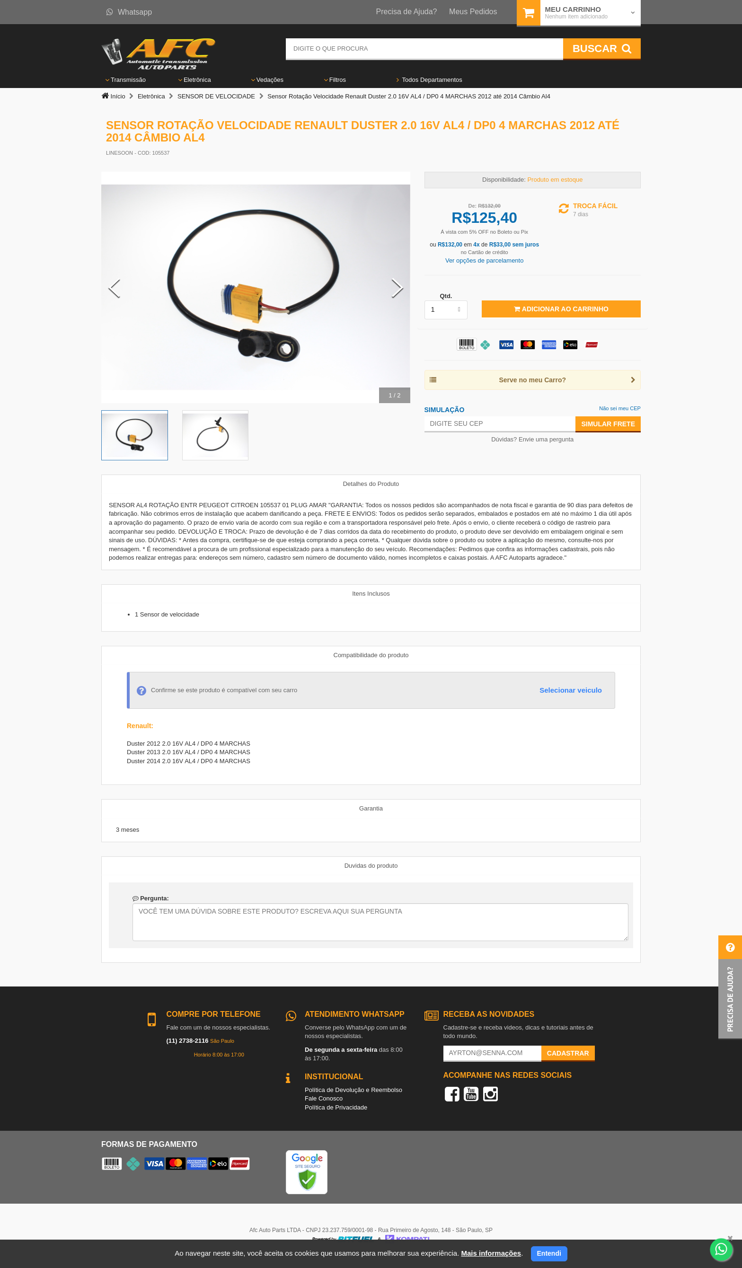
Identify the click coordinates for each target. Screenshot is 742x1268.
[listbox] (446, 309)
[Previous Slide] (114, 287)
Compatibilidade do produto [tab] (371, 655)
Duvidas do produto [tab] (371, 865)
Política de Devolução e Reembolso (353, 1089)
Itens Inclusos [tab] (371, 593)
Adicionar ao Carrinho (561, 309)
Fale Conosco (324, 1098)
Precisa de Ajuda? (406, 12)
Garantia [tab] (371, 808)
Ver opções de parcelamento (484, 260)
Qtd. (446, 295)
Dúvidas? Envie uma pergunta (532, 439)
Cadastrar (568, 1053)
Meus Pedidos (473, 12)
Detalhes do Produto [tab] (371, 483)
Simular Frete (608, 424)
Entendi (549, 1253)
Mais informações (491, 1253)
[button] (730, 987)
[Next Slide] (397, 287)
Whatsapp (129, 12)
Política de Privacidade (336, 1107)
